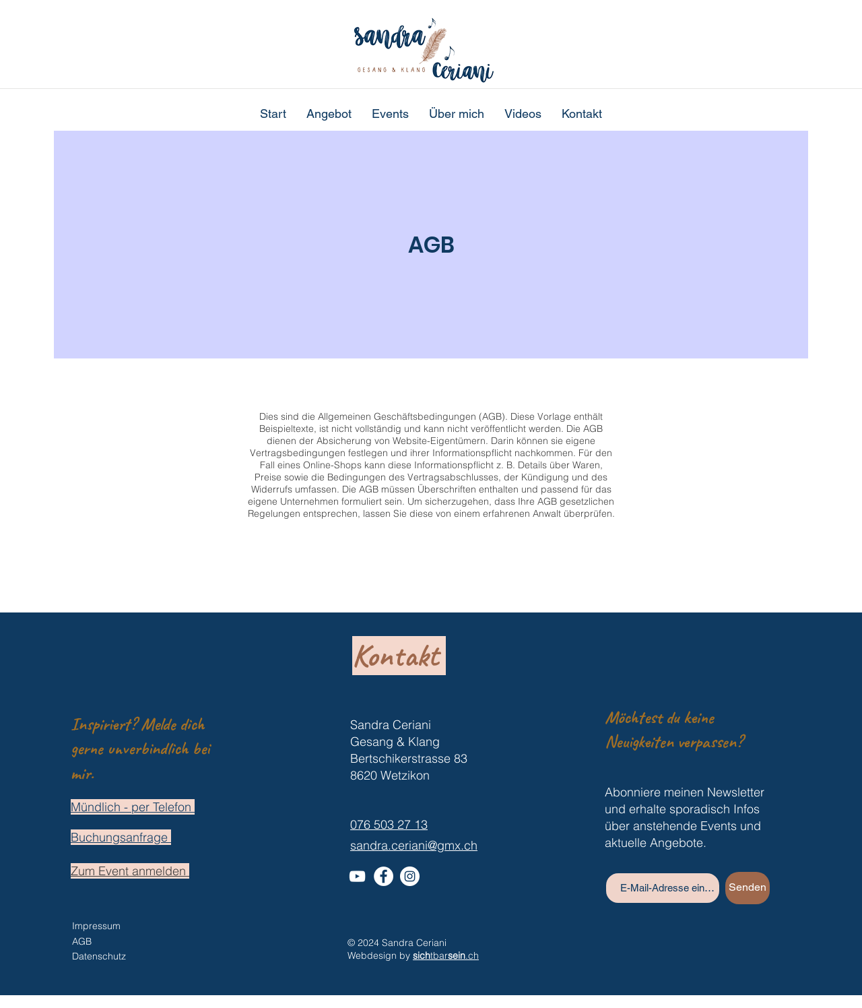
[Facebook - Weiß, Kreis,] (383, 876)
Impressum (96, 926)
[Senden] (747, 888)
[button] (329, 114)
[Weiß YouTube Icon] (357, 876)
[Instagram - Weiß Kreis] (410, 876)
